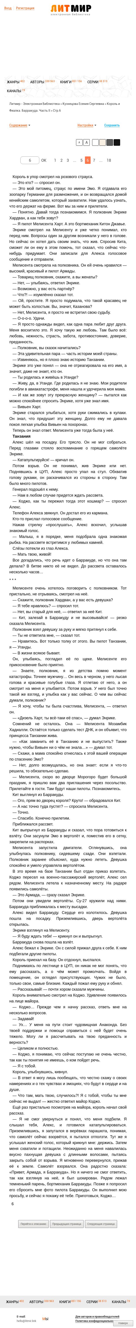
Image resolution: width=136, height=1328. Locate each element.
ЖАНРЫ (13, 82)
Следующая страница (101, 1224)
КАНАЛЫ (14, 91)
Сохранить (112, 125)
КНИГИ (65, 82)
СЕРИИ (92, 82)
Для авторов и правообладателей (97, 1316)
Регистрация (25, 8)
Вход (8, 8)
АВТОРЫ (37, 82)
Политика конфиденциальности (96, 1321)
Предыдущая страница (66, 1224)
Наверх (123, 1323)
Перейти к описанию (33, 1224)
